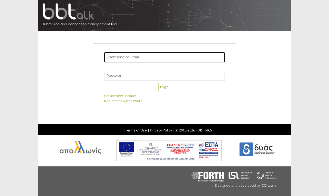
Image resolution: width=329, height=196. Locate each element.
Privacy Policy (161, 130)
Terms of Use (136, 130)
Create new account (120, 95)
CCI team (269, 185)
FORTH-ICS (204, 130)
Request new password (123, 100)
